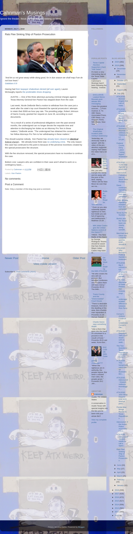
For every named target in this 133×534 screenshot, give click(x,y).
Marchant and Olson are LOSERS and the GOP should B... (122, 238)
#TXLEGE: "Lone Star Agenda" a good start (122, 165)
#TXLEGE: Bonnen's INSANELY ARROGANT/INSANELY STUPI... (122, 133)
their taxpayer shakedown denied (31, 89)
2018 (117, 490)
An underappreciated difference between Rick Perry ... (122, 303)
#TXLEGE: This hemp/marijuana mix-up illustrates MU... (122, 367)
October (120, 80)
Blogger (81, 527)
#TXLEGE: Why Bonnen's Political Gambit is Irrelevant (121, 253)
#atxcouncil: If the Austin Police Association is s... (122, 426)
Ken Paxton (16, 173)
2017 (117, 494)
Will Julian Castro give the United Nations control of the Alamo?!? (99, 229)
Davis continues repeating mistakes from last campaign (122, 190)
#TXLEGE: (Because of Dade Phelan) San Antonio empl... (121, 286)
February (121, 480)
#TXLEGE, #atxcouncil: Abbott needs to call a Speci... (122, 440)
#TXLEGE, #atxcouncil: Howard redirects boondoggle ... (122, 383)
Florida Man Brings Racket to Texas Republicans (122, 412)
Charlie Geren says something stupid (98, 324)
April (119, 472)
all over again (53, 89)
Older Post (79, 258)
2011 (117, 515)
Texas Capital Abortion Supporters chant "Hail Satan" (98, 66)
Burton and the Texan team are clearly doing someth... (122, 224)
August (120, 90)
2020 (117, 62)
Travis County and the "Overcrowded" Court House (97, 297)
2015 (117, 501)
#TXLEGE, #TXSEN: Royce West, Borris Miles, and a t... (122, 116)
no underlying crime (56, 142)
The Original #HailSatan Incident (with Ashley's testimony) (99, 132)
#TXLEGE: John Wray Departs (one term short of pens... (122, 398)
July (119, 93)
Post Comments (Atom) (26, 272)
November (121, 74)
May (119, 469)
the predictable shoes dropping (36, 92)
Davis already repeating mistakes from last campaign (122, 204)
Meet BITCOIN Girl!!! (105, 162)
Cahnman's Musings (22, 13)
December (121, 69)
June (119, 465)
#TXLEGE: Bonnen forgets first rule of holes (122, 101)
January (120, 485)
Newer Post (11, 258)
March (120, 476)
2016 (117, 497)
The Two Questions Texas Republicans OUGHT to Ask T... (122, 351)
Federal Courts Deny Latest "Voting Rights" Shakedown (122, 151)
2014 (117, 505)
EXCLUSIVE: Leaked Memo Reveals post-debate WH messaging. (98, 99)
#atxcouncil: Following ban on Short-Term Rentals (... (122, 177)
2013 (117, 508)
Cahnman (98, 394)
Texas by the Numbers (122, 214)
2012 (117, 512)
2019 (117, 65)
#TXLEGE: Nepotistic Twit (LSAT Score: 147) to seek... (122, 336)
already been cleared (57, 139)
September (121, 84)
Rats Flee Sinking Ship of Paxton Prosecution (122, 455)
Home (45, 258)
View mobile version (45, 263)
